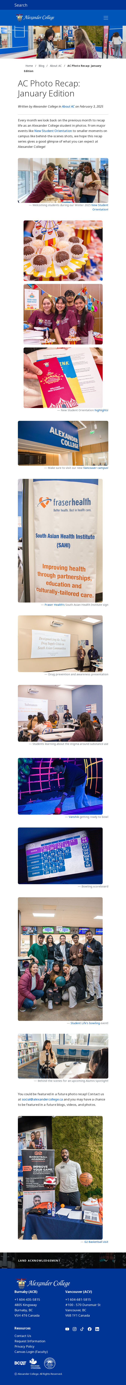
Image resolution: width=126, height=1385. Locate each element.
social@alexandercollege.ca (42, 1099)
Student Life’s (80, 1023)
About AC (56, 65)
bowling (94, 1023)
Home (29, 65)
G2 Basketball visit (96, 1242)
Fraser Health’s (55, 604)
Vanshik (74, 817)
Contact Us (23, 1336)
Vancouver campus (95, 468)
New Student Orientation (53, 131)
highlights (101, 410)
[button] (63, 5)
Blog (41, 65)
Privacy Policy (24, 1346)
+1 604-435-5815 (27, 1299)
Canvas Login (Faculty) (31, 1351)
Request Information (30, 1341)
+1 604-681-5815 (78, 1299)
